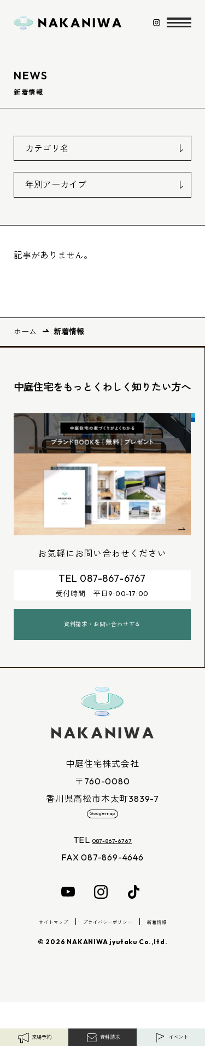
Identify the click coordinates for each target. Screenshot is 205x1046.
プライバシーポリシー (109, 965)
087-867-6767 (112, 883)
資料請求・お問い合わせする (102, 648)
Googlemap (102, 848)
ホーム (25, 332)
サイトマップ (38, 965)
